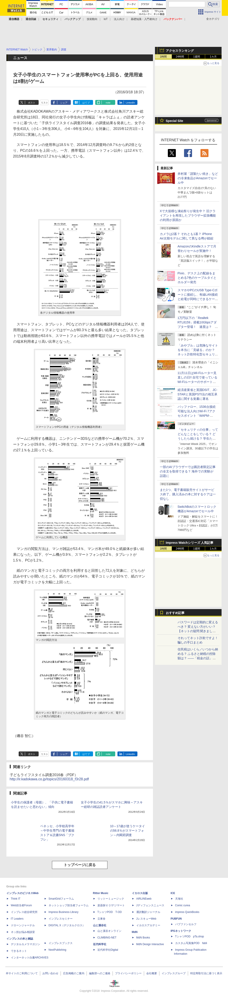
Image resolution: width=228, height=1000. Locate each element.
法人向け (119, 19)
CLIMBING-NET (107, 937)
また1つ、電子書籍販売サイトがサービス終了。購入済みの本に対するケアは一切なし (188, 494)
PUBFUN (176, 918)
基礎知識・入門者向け (144, 19)
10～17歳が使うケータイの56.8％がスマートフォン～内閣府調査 (127, 830)
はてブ (86, 102)
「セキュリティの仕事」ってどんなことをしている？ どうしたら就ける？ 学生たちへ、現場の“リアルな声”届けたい (198, 438)
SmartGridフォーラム (61, 898)
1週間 (196, 56)
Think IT (15, 898)
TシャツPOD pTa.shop (189, 936)
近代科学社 (99, 944)
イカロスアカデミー (148, 925)
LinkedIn (130, 102)
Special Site (174, 121)
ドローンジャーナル (23, 925)
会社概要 (151, 973)
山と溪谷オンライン (109, 930)
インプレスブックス (61, 943)
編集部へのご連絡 (99, 973)
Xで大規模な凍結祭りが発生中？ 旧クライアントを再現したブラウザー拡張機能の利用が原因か (188, 215)
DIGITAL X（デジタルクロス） (67, 925)
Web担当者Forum (21, 905)
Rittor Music (100, 893)
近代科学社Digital (107, 949)
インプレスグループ (174, 973)
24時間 (180, 56)
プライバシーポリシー (128, 973)
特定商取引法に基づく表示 (206, 973)
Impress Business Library (64, 912)
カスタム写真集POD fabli (191, 943)
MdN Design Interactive (150, 944)
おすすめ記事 (175, 613)
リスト (44, 102)
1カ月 (213, 56)
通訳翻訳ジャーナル (148, 912)
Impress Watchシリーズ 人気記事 (190, 542)
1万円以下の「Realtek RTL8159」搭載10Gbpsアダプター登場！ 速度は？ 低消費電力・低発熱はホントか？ (198, 326)
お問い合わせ (50, 973)
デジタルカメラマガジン (25, 944)
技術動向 (92, 19)
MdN (135, 932)
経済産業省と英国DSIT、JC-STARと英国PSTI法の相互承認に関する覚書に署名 (198, 394)
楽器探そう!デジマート (111, 905)
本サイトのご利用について (22, 973)
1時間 (163, 56)
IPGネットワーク (181, 930)
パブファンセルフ (185, 924)
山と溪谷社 (99, 925)
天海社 (179, 898)
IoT (105, 19)
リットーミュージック (110, 898)
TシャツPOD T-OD (109, 912)
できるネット (19, 950)
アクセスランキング (180, 50)
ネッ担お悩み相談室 (23, 932)
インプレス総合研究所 (24, 912)
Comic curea (182, 905)
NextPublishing (57, 949)
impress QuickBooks (187, 912)
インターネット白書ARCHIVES (29, 957)
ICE (173, 893)
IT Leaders (17, 918)
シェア (63, 102)
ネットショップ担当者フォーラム (69, 905)
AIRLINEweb (144, 898)
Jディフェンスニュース (150, 905)
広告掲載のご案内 (73, 973)
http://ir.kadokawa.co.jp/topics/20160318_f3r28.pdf (49, 779)
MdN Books (143, 937)
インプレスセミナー (61, 918)
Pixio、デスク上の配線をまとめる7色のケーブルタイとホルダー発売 (197, 277)
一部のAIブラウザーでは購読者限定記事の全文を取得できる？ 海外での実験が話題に (188, 471)
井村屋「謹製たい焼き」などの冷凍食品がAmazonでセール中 (198, 178)
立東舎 (101, 918)
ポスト (31, 102)
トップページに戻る (80, 865)
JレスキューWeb (146, 918)
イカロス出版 (140, 893)
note (108, 102)
